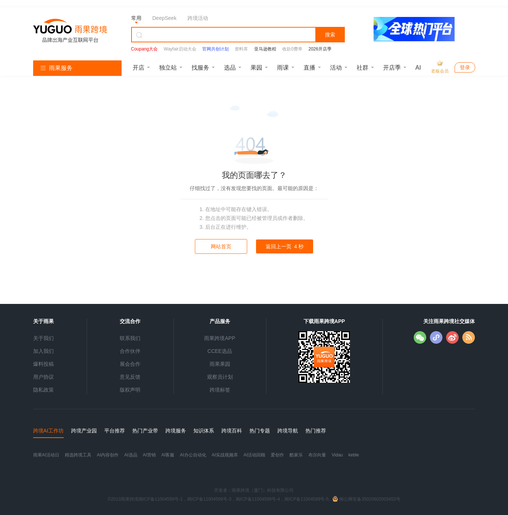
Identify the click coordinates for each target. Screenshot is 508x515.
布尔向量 (317, 455)
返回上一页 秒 (285, 246)
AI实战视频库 (225, 455)
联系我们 (130, 338)
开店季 (392, 67)
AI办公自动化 (193, 455)
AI (418, 67)
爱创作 (277, 455)
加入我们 (43, 351)
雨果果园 (220, 364)
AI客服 (167, 455)
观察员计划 (220, 377)
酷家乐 (296, 455)
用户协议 (43, 377)
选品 (230, 67)
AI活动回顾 (254, 455)
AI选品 (130, 455)
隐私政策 (43, 390)
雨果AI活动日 (46, 455)
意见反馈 (130, 377)
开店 (138, 67)
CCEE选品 (219, 351)
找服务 (200, 67)
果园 (256, 67)
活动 (336, 67)
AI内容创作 (108, 455)
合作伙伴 (130, 351)
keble (353, 455)
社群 (362, 67)
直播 (309, 67)
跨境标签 (220, 390)
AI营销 (149, 455)
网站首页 (221, 246)
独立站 (168, 67)
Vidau (337, 455)
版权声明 (130, 390)
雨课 (283, 67)
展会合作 (130, 364)
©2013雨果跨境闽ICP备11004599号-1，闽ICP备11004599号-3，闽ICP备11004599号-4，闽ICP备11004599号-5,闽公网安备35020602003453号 (254, 499)
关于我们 (43, 338)
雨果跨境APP (219, 338)
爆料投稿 (43, 364)
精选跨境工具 (78, 455)
